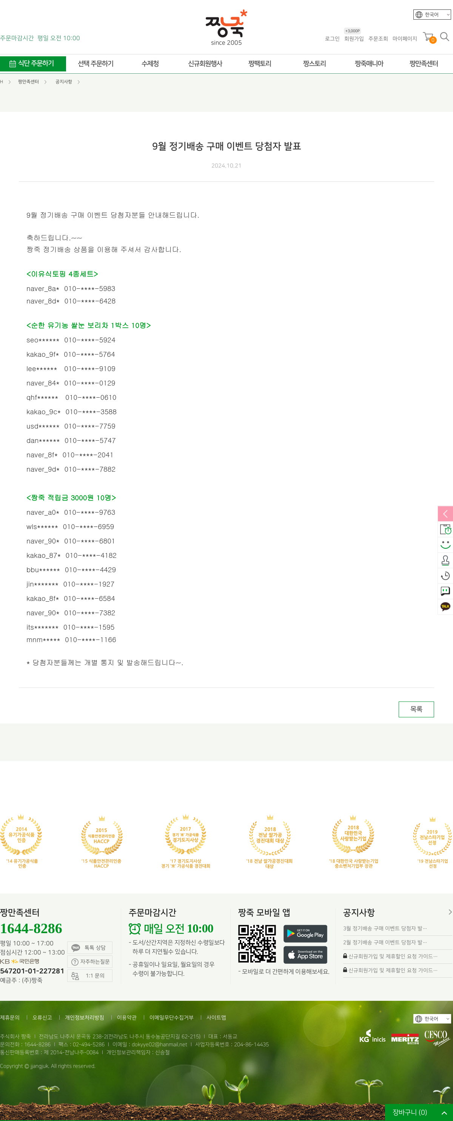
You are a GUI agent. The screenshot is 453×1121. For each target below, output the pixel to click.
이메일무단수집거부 (171, 1017)
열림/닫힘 (445, 514)
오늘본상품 (445, 576)
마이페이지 (405, 39)
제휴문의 (10, 1017)
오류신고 (42, 1017)
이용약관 (127, 1017)
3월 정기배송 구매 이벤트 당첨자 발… (385, 928)
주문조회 (378, 39)
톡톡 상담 (88, 948)
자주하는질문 (90, 962)
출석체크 (445, 561)
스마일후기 (445, 545)
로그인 (332, 39)
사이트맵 (216, 1017)
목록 (416, 709)
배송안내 (445, 530)
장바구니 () (410, 1112)
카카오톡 (445, 607)
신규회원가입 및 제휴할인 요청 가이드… (393, 956)
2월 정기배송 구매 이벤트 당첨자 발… (385, 942)
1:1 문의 (445, 592)
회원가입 (354, 38)
